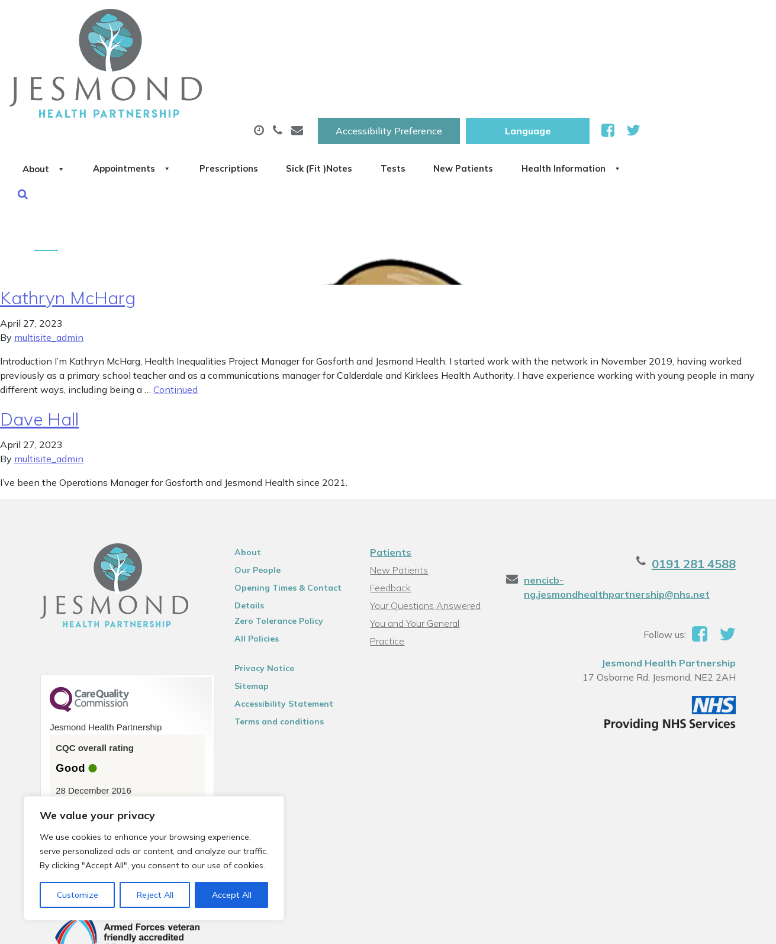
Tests (599, 59)
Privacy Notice (259, 596)
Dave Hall (39, 347)
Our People (252, 497)
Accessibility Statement (278, 631)
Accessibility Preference (515, 22)
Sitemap (246, 613)
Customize (77, 895)
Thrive (736, 926)
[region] (154, 858)
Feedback (389, 515)
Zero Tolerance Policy (273, 548)
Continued (175, 317)
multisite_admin (48, 265)
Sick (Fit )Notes (507, 59)
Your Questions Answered (424, 533)
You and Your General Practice (414, 552)
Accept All (232, 895)
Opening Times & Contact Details (282, 517)
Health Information (206, 100)
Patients (390, 480)
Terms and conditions (273, 649)
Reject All (155, 895)
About (176, 59)
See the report (79, 738)
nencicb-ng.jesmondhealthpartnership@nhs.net (621, 515)
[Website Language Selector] (654, 22)
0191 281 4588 (706, 491)
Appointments (282, 59)
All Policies (251, 566)
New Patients (686, 59)
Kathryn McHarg (68, 225)
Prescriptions (398, 59)
